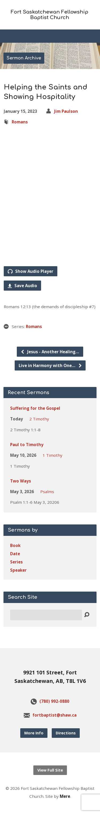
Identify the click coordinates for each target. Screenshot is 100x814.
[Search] (46, 615)
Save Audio (22, 285)
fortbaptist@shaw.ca (55, 715)
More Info (33, 732)
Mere (65, 796)
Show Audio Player (30, 271)
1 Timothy (52, 455)
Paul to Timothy (26, 444)
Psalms (47, 491)
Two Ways (20, 481)
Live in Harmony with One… (50, 365)
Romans (20, 121)
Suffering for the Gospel (35, 408)
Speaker (18, 570)
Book (15, 545)
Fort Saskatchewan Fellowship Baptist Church (49, 14)
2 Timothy (39, 418)
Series (16, 562)
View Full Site (50, 770)
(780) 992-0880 (54, 701)
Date (15, 553)
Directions (66, 732)
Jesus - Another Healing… (50, 351)
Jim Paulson (66, 111)
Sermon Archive (24, 58)
